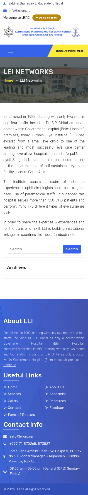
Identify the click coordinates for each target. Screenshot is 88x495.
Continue (9, 365)
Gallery (13, 401)
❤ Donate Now (47, 17)
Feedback (56, 408)
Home (8, 80)
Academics (57, 394)
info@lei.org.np (16, 11)
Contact (14, 408)
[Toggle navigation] (10, 51)
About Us (56, 387)
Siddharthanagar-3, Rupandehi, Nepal (33, 3)
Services (14, 394)
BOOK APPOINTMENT (70, 50)
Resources (57, 401)
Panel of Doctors (21, 415)
